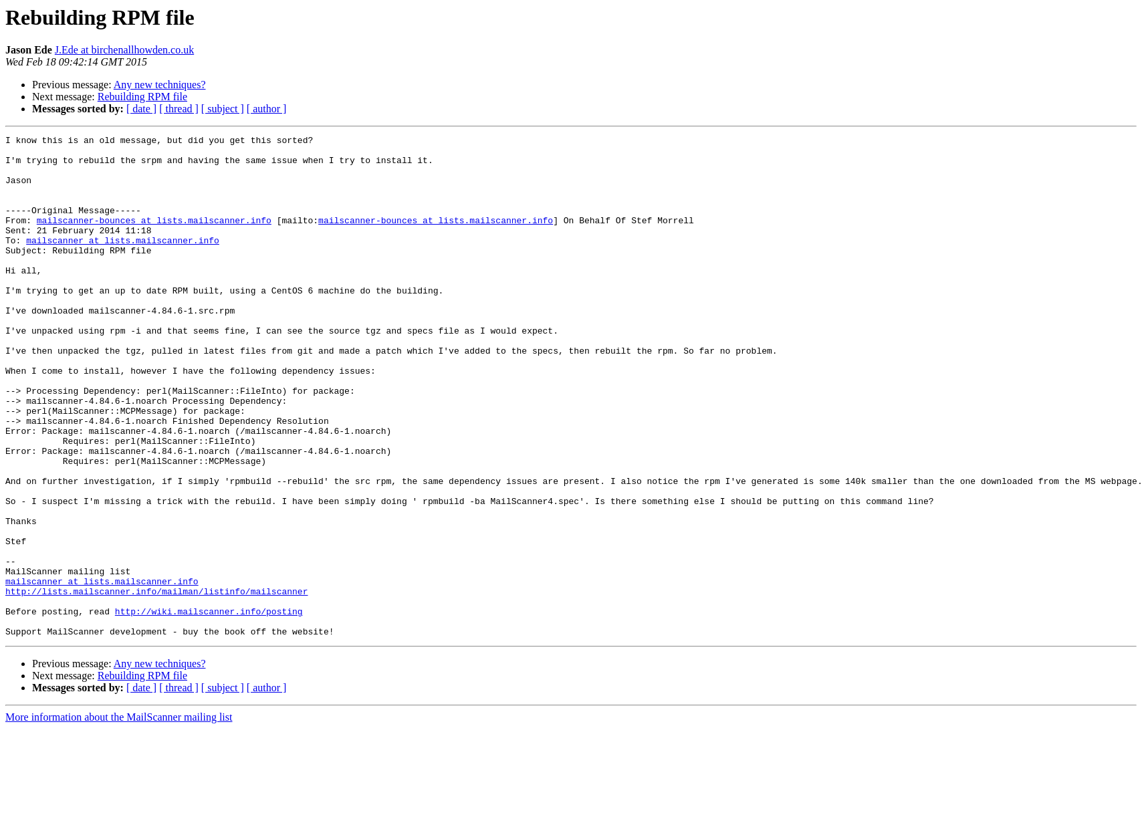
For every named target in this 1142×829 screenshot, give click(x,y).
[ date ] (141, 108)
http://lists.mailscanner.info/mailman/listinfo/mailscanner (156, 683)
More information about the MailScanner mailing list (118, 817)
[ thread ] (179, 108)
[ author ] (267, 108)
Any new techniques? (160, 84)
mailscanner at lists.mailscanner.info (122, 262)
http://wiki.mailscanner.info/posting (209, 707)
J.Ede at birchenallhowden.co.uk (124, 49)
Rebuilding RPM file (142, 96)
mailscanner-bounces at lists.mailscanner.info (154, 238)
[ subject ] (222, 108)
